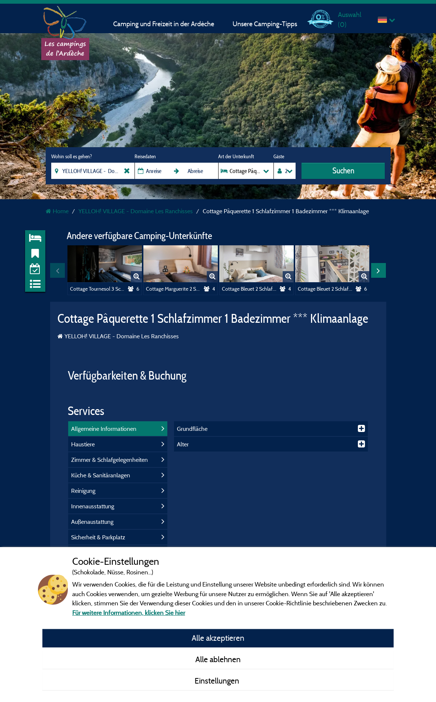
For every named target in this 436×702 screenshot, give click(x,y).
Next (378, 270)
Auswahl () (349, 19)
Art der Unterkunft (236, 156)
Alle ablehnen (218, 659)
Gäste (278, 156)
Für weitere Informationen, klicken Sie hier (128, 612)
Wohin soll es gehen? (71, 156)
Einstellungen (218, 680)
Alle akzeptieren (218, 638)
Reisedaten (145, 156)
